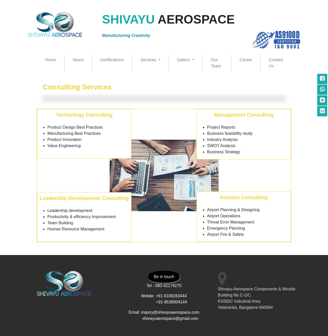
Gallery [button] (184, 60)
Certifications (112, 60)
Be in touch (164, 276)
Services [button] (148, 60)
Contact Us (276, 63)
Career (246, 60)
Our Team (216, 63)
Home (50, 60)
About (78, 60)
